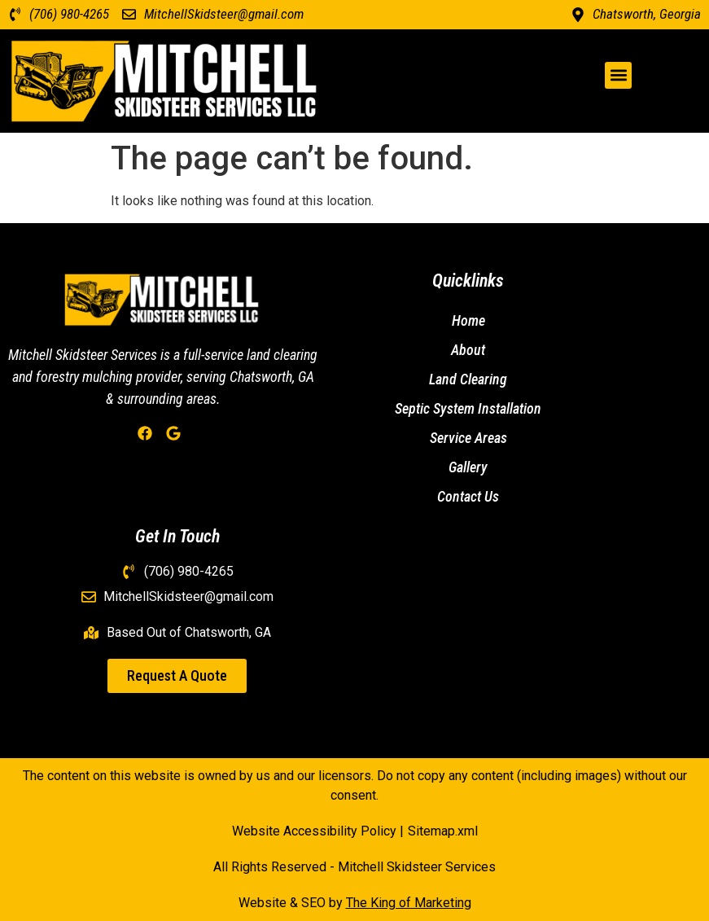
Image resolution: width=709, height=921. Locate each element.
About (468, 349)
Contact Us (468, 496)
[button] (618, 75)
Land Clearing (468, 379)
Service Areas (468, 437)
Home (468, 320)
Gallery (468, 467)
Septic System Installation (468, 408)
